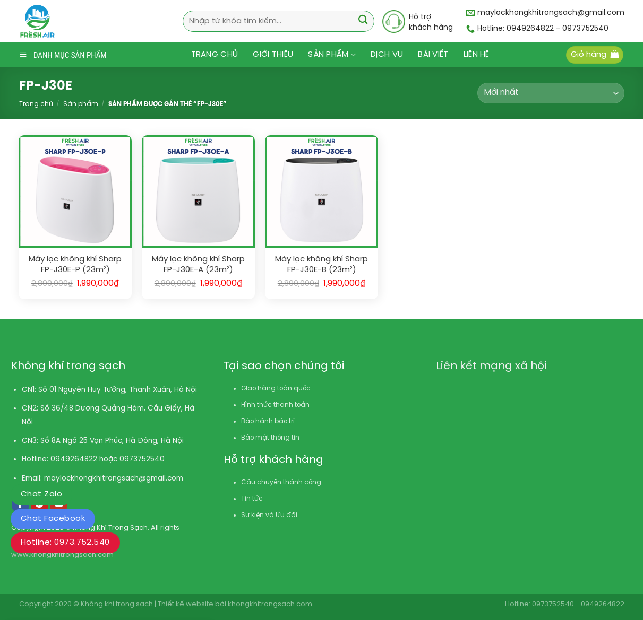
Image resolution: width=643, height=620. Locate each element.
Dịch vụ (387, 54)
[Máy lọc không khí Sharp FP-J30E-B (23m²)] (321, 191)
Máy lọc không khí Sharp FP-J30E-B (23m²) (321, 264)
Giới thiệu (273, 54)
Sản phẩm (332, 55)
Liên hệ (477, 54)
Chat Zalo (41, 494)
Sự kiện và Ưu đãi (269, 515)
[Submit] (363, 21)
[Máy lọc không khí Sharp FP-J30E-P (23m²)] (75, 191)
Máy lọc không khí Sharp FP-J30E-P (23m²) (75, 264)
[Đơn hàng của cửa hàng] (550, 93)
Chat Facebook (53, 518)
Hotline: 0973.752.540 (65, 542)
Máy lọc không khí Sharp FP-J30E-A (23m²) (198, 264)
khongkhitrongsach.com (270, 604)
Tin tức (252, 498)
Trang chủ (214, 54)
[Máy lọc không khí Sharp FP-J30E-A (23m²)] (198, 191)
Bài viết (433, 54)
